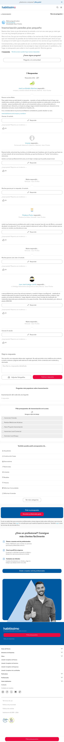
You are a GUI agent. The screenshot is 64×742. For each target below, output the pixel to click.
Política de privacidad (9, 704)
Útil (4, 128)
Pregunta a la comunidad (32, 60)
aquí (17, 523)
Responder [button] (32, 120)
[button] (32, 649)
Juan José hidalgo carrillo (28, 284)
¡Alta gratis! (37, 2)
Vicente (27, 143)
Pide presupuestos (32, 739)
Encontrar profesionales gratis (32, 514)
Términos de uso (8, 701)
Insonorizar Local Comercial (12, 431)
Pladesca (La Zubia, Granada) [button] (28, 217)
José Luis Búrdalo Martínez (28, 88)
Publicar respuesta (47, 377)
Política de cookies (8, 708)
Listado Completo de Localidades (10, 670)
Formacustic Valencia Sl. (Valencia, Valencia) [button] (27, 145)
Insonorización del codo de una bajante (14, 395)
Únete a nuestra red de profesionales (32, 571)
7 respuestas (6, 52)
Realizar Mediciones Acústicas (13, 422)
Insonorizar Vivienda (10, 418)
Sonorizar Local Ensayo (11, 436)
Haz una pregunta (56, 14)
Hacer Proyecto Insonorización (13, 427)
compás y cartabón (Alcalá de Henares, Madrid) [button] (27, 90)
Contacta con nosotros (7, 688)
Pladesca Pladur (27, 215)
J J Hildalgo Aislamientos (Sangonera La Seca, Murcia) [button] (27, 286)
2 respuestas (5, 398)
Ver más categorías (32, 500)
